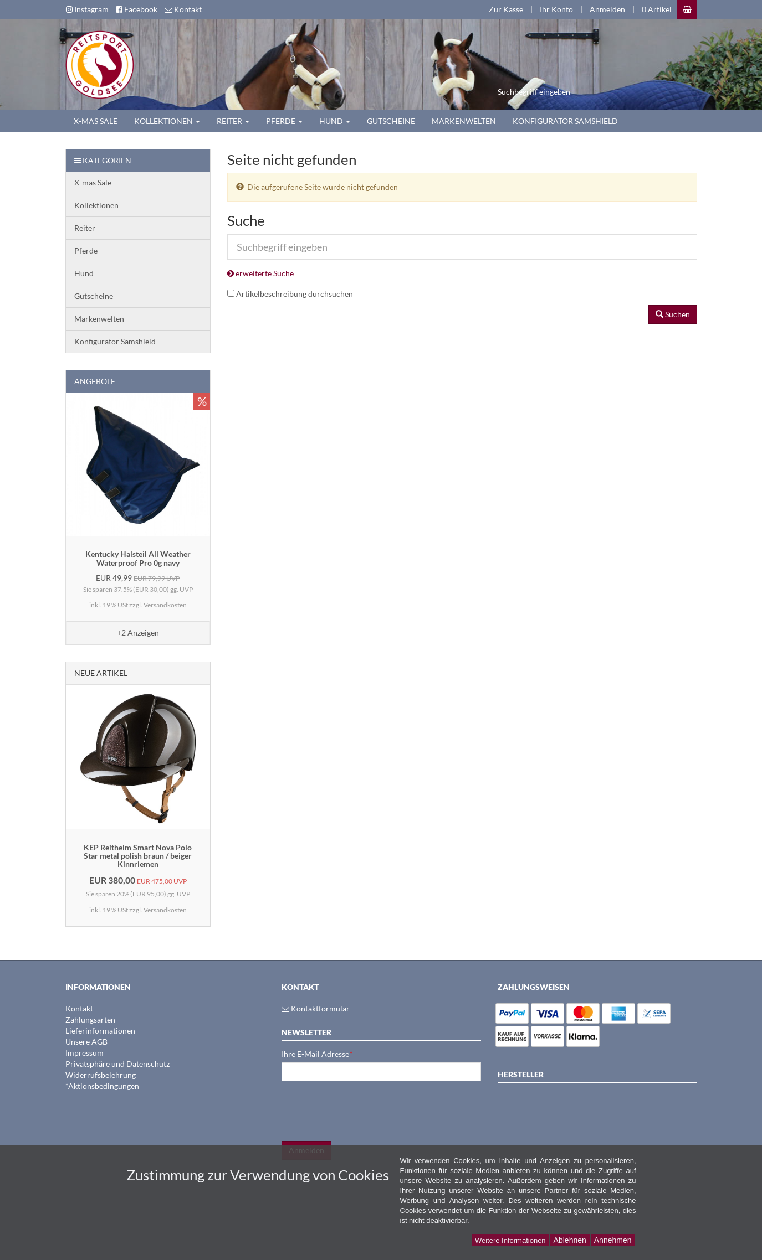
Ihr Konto (556, 9)
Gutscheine (391, 121)
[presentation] (366, 1111)
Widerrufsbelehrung (100, 1075)
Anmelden (607, 9)
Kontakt (79, 1008)
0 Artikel (657, 9)
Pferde (284, 121)
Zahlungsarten (90, 1019)
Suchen (673, 314)
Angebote (94, 381)
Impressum (84, 1052)
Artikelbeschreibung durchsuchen (294, 293)
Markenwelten (464, 121)
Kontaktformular (316, 1008)
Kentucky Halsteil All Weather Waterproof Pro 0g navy (138, 558)
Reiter (233, 121)
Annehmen (613, 1240)
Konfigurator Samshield (565, 121)
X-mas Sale (95, 121)
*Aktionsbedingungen (102, 1086)
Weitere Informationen (510, 1240)
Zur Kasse (506, 9)
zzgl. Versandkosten (158, 605)
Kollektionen (167, 121)
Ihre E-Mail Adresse (317, 1053)
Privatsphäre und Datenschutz (117, 1063)
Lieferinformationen (100, 1030)
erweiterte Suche (260, 273)
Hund (334, 121)
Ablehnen (570, 1240)
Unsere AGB (86, 1041)
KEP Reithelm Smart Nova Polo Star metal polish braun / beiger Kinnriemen (138, 856)
